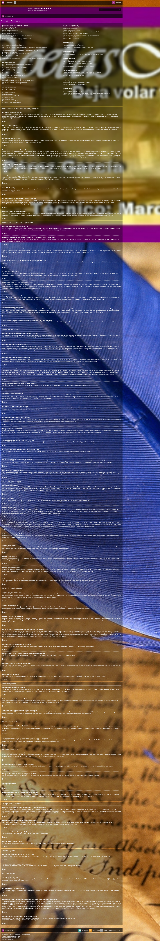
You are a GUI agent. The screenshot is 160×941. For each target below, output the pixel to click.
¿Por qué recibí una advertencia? (10, 77)
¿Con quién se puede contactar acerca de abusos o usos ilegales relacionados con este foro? (87, 93)
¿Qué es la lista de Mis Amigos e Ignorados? (74, 52)
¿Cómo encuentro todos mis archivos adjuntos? (75, 84)
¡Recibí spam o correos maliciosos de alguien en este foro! (78, 47)
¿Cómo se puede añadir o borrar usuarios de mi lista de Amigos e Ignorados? (83, 54)
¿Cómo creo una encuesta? (9, 69)
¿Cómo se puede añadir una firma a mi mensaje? (14, 67)
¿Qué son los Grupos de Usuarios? (72, 30)
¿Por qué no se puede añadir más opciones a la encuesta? (17, 70)
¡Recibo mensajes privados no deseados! (73, 45)
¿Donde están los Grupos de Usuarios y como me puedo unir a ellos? (81, 31)
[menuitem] (16, 2)
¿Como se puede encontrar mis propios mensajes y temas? (78, 66)
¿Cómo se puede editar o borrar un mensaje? (13, 65)
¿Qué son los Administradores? (71, 27)
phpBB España (17, 936)
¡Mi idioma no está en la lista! (9, 52)
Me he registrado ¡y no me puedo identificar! (13, 31)
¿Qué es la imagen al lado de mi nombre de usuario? (15, 53)
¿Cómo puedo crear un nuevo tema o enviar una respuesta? (17, 64)
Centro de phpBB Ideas (82, 890)
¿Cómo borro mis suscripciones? (71, 77)
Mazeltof (14, 937)
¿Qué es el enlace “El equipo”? (71, 38)
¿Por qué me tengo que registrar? (10, 27)
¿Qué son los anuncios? (8, 97)
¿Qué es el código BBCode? (9, 89)
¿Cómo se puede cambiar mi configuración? (13, 45)
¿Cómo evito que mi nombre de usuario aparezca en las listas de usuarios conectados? (24, 47)
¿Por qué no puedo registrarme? (10, 30)
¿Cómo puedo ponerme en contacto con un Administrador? (78, 94)
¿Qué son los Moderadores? (70, 28)
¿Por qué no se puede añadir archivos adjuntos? (14, 75)
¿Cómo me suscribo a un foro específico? (73, 75)
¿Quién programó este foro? (70, 89)
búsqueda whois (18, 903)
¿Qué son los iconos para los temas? (11, 102)
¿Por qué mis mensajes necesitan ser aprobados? (15, 82)
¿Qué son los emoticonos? (8, 92)
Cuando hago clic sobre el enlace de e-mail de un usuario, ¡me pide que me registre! (23, 58)
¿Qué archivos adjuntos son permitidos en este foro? (76, 82)
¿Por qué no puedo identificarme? (10, 33)
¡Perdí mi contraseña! (7, 36)
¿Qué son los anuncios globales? (10, 96)
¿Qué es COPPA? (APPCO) (9, 28)
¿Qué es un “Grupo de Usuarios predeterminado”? (76, 36)
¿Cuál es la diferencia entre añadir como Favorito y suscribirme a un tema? (82, 72)
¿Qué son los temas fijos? (8, 99)
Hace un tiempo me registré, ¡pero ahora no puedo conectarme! (18, 35)
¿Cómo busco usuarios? (69, 65)
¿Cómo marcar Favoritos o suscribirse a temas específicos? (78, 73)
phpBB (74, 275)
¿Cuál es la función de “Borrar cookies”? (12, 40)
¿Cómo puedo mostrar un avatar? (10, 55)
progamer (6, 937)
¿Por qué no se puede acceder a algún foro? (13, 74)
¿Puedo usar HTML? (7, 91)
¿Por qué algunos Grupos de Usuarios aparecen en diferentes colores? (81, 35)
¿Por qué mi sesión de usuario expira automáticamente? (16, 38)
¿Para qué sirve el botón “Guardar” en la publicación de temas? (18, 80)
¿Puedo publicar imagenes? (9, 94)
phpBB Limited (68, 879)
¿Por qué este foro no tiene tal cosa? (72, 91)
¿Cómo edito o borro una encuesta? (11, 72)
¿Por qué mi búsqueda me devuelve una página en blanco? (78, 63)
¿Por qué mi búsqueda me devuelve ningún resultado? (77, 61)
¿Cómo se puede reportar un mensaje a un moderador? (16, 79)
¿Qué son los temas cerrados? (9, 100)
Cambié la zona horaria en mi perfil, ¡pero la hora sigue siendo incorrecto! (20, 50)
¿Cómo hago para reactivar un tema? (11, 83)
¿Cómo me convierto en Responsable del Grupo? (75, 33)
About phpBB (15, 880)
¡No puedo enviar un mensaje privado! (72, 44)
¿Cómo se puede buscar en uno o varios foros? (75, 60)
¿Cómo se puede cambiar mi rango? (11, 57)
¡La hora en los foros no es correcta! (11, 48)
